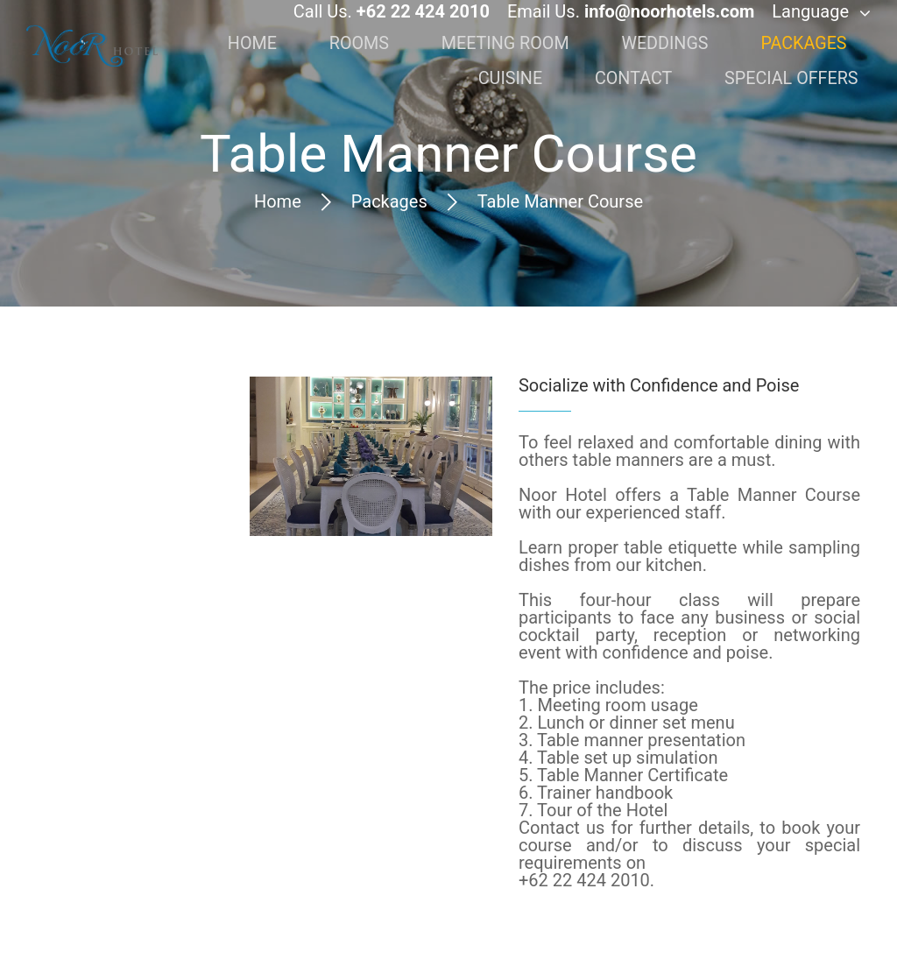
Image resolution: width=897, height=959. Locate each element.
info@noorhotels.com (669, 24)
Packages (389, 201)
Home (277, 201)
